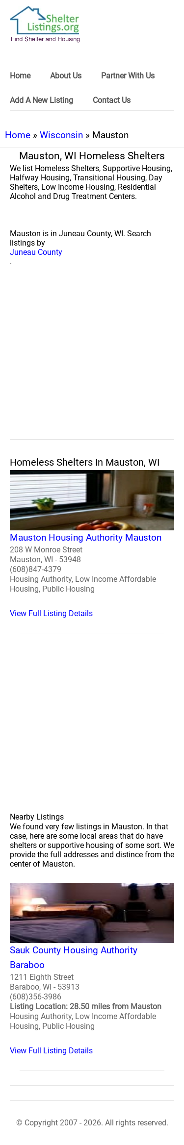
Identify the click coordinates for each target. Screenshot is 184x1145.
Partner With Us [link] (128, 75)
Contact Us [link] (112, 100)
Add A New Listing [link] (41, 100)
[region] (92, 363)
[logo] (45, 24)
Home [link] (20, 75)
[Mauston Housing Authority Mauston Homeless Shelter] (92, 544)
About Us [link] (65, 75)
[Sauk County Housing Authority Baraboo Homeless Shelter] (92, 969)
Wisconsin (61, 135)
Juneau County (36, 252)
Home (17, 135)
